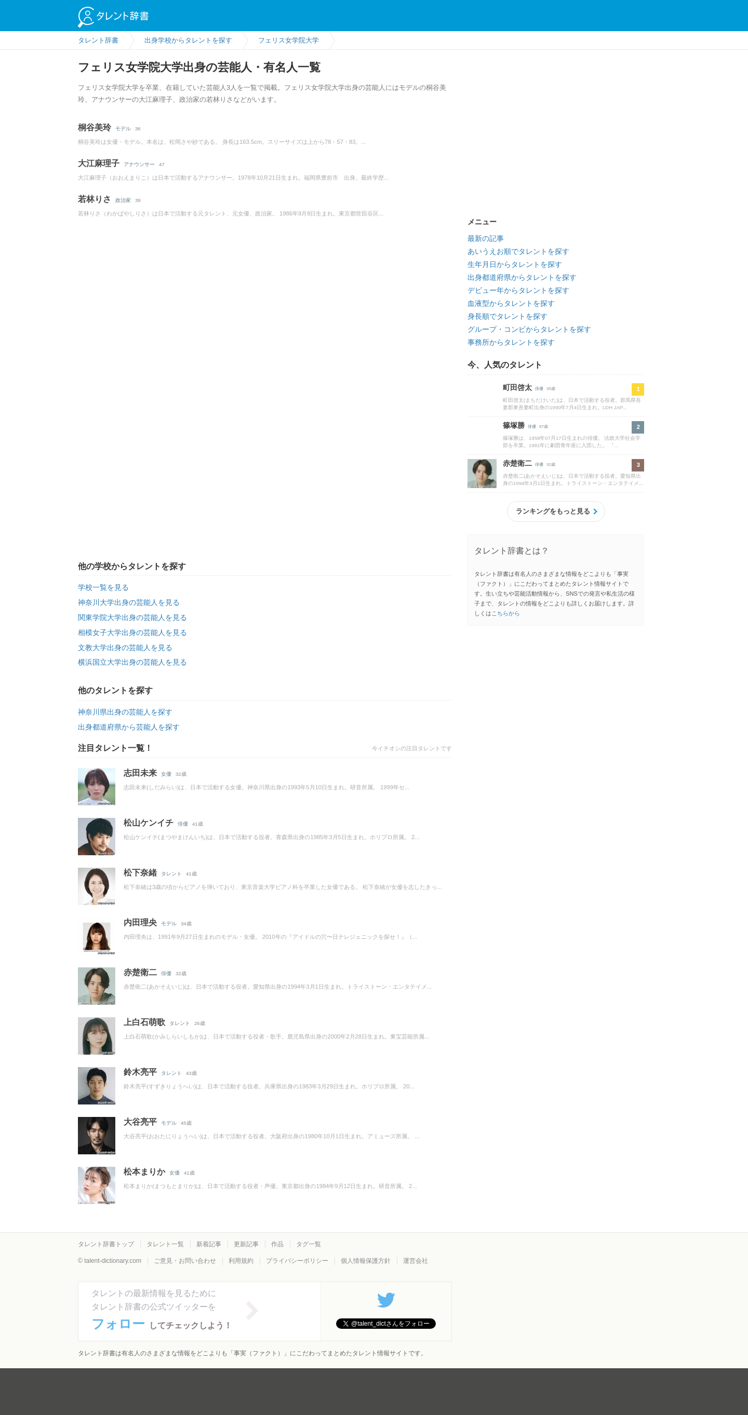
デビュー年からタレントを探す (518, 290)
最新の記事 (486, 238)
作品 (277, 1244)
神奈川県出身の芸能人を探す (125, 712)
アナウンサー (139, 164)
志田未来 (140, 773)
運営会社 (415, 1260)
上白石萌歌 (144, 1022)
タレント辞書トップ (106, 1244)
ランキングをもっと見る (553, 511)
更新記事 (246, 1244)
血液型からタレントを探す (511, 303)
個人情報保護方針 (366, 1260)
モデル (123, 128)
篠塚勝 (514, 425)
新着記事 (208, 1244)
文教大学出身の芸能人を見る (125, 647)
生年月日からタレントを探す (515, 264)
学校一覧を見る (103, 587)
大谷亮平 (140, 1121)
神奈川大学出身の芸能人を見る (129, 602)
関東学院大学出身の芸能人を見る (132, 617)
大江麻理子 (98, 163)
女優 (166, 774)
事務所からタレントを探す (511, 342)
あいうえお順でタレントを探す (518, 251)
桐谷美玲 (94, 127)
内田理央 (140, 922)
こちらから (505, 613)
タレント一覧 (165, 1244)
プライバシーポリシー (297, 1260)
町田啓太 (517, 387)
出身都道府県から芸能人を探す (129, 727)
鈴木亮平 (140, 1072)
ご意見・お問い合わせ (185, 1260)
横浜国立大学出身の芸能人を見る (132, 662)
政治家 (123, 200)
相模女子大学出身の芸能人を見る (132, 632)
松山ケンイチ (148, 822)
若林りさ (94, 199)
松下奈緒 (140, 872)
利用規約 (241, 1260)
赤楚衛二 (140, 972)
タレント (171, 874)
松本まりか (144, 1171)
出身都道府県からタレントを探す (522, 277)
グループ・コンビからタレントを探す (529, 329)
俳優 (183, 824)
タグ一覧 (308, 1244)
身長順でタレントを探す (507, 316)
